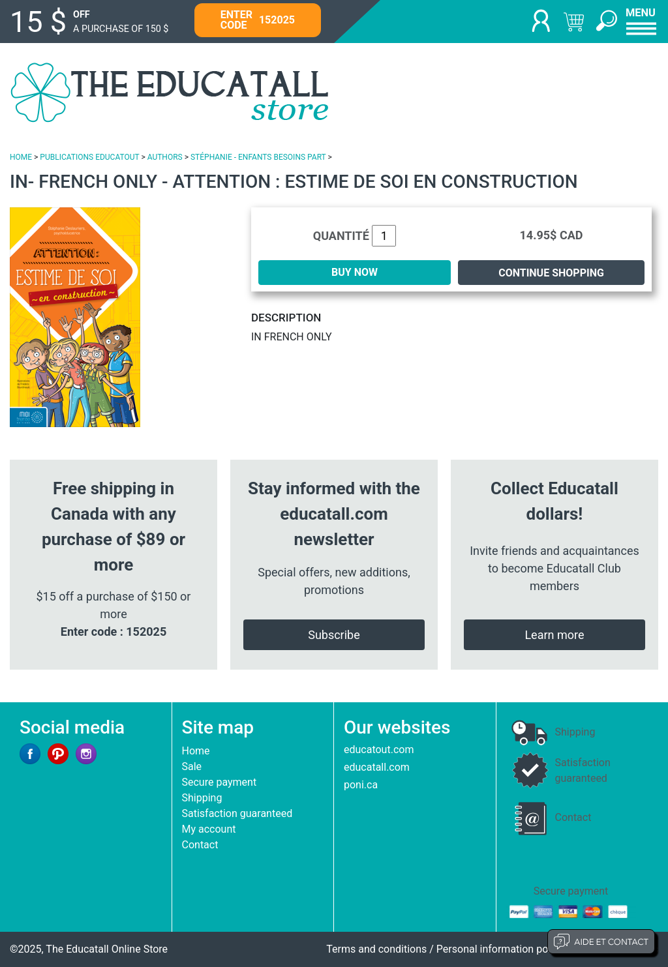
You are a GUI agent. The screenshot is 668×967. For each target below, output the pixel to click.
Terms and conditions (376, 949)
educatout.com (379, 749)
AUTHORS (165, 157)
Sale (192, 766)
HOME (21, 157)
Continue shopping (551, 273)
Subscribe (334, 635)
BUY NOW (354, 272)
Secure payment (219, 782)
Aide (601, 941)
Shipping (202, 798)
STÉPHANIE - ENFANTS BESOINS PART (258, 157)
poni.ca (361, 785)
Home (196, 751)
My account (209, 829)
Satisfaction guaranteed (237, 813)
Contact (200, 845)
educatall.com (377, 767)
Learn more (554, 635)
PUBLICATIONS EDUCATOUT (89, 157)
